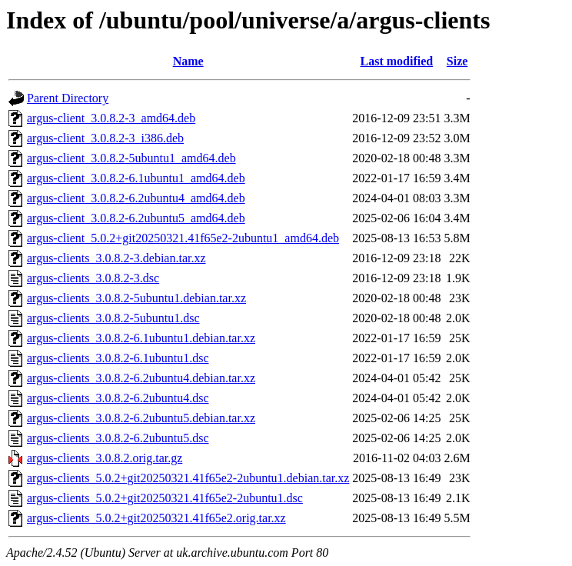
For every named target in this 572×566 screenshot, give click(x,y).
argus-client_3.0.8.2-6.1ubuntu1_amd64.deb (136, 178)
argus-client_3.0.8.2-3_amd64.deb (111, 118)
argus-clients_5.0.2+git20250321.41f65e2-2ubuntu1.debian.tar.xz (188, 477)
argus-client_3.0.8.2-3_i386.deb (105, 138)
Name (188, 61)
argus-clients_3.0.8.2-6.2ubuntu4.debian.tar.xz (141, 378)
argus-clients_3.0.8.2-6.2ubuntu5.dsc (118, 437)
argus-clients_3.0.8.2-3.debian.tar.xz (116, 258)
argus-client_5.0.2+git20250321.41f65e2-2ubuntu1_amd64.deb (183, 238)
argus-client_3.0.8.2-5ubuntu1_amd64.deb (131, 158)
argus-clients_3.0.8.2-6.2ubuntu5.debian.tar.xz (141, 417)
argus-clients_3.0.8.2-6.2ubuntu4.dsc (118, 398)
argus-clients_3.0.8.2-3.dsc (93, 278)
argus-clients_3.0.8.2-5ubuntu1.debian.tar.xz (136, 298)
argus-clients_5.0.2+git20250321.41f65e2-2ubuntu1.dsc (165, 497)
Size (457, 61)
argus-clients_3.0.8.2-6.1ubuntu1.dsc (118, 358)
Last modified (397, 61)
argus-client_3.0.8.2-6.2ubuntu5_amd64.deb (136, 218)
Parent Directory (67, 98)
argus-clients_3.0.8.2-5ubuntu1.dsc (113, 318)
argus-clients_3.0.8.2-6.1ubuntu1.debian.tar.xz (141, 338)
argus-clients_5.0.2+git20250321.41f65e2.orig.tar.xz (156, 517)
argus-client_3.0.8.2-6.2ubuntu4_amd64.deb (136, 198)
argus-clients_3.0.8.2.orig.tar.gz (104, 457)
